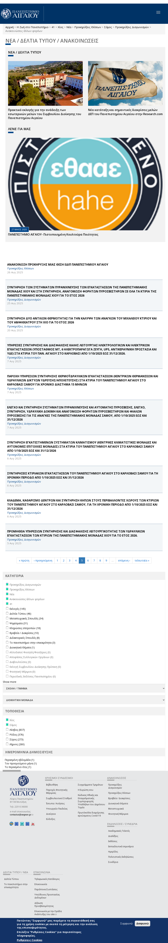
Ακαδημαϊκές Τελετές (119, 830)
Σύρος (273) (17, 739)
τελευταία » (142, 560)
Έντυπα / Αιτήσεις (55, 803)
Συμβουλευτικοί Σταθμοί (59, 798)
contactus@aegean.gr (21, 814)
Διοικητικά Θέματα (118, 803)
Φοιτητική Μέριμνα (118, 813)
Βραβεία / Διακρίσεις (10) (24, 633)
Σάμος (108, 27)
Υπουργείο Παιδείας (56, 808)
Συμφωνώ (126, 923)
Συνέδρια (113, 862)
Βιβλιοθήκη (52, 784)
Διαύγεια (51, 813)
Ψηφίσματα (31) (19, 623)
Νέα (68, 27)
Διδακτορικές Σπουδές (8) (25, 637)
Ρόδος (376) (17, 734)
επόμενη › (124, 560)
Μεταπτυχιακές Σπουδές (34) (26, 618)
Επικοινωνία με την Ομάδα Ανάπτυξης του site (48, 913)
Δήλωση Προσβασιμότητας (44, 904)
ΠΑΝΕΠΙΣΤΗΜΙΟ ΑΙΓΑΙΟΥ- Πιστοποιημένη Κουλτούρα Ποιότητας (53, 234)
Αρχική (9, 27)
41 (53, 27)
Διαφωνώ (142, 923)
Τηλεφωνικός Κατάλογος (47, 879)
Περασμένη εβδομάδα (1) (19, 760)
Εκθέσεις (112, 841)
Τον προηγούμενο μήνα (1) (21, 763)
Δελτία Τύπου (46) (20, 613)
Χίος (60, 27)
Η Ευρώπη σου (85, 789)
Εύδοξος (50, 819)
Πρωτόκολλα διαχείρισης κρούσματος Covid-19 (91, 814)
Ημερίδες (113, 851)
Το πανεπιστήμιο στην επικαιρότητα (15, 886)
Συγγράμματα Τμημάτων (90, 784)
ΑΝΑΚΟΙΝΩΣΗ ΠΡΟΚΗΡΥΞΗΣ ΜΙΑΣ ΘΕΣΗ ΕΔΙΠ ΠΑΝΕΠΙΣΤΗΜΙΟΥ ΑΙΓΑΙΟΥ (57, 264)
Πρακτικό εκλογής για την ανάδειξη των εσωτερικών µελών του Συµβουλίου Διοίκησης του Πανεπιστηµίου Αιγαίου (44, 114)
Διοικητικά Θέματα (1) (22, 647)
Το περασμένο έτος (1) (18, 767)
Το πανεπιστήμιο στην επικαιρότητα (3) (32, 642)
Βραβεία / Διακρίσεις (119, 798)
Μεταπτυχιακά (116, 808)
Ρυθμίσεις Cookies (29, 940)
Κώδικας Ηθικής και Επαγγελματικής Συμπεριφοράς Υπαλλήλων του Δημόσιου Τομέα (91, 801)
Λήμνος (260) (17, 744)
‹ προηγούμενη (43, 560)
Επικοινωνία (40, 884)
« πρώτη (24, 560)
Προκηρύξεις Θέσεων (87, 27)
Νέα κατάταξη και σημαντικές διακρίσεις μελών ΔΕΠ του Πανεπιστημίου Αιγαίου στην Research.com (125, 112)
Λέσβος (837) (17, 729)
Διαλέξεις (113, 836)
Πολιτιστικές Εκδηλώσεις (121, 856)
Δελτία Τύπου (11, 879)
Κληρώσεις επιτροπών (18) (25, 628)
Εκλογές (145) (18, 608)
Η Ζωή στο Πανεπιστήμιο (32, 27)
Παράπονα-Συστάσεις (45, 889)
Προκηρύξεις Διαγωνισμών (132, 27)
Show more (9, 681)
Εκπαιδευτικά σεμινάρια (121, 846)
